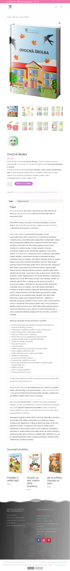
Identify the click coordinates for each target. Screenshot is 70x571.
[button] (59, 23)
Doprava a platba (41, 518)
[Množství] (9, 184)
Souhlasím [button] (31, 568)
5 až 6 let (35, 192)
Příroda (15, 17)
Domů (9, 17)
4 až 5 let (29, 192)
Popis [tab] (11, 201)
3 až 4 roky (23, 192)
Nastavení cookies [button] (60, 565)
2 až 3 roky (16, 192)
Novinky (41, 192)
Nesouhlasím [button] (39, 568)
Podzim (46, 192)
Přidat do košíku (23, 184)
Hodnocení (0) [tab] (22, 201)
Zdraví (56, 192)
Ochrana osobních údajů (44, 521)
